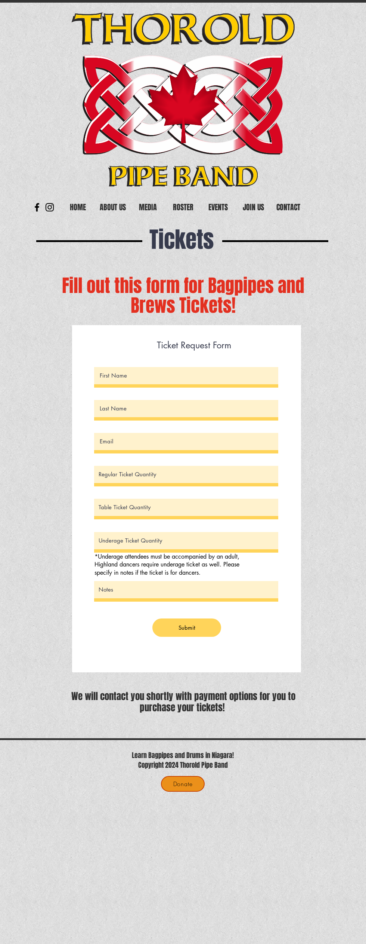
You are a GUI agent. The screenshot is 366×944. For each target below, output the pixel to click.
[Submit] (186, 627)
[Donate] (183, 784)
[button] (112, 207)
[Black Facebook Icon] (37, 207)
